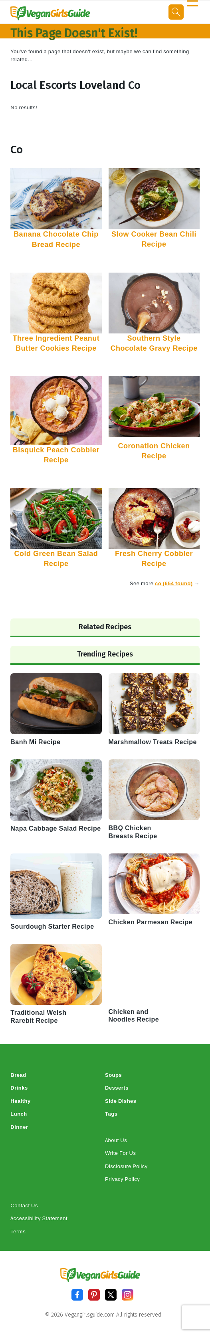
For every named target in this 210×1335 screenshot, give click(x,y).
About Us (116, 1140)
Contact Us (24, 1206)
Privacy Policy (122, 1179)
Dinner (19, 1127)
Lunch (18, 1114)
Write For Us (120, 1153)
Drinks (19, 1088)
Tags (111, 1114)
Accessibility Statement (38, 1218)
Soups (113, 1075)
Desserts (117, 1088)
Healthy (20, 1101)
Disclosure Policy (126, 1166)
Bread (18, 1075)
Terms (18, 1232)
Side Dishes (121, 1101)
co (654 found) (174, 583)
